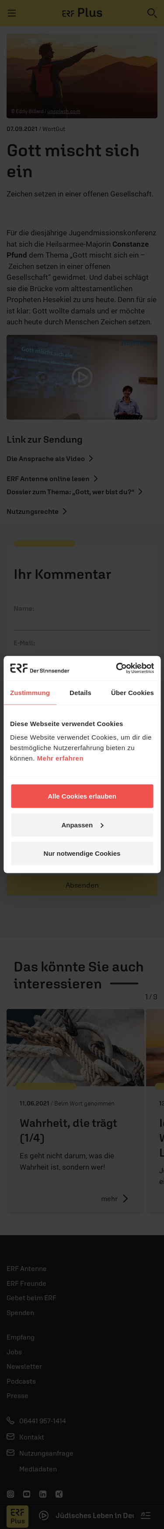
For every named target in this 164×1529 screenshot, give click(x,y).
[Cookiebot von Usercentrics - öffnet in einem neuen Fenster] (117, 668)
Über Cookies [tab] (132, 692)
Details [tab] (80, 692)
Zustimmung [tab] (30, 692)
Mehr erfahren (60, 758)
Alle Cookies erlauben (82, 796)
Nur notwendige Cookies (82, 853)
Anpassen (82, 824)
